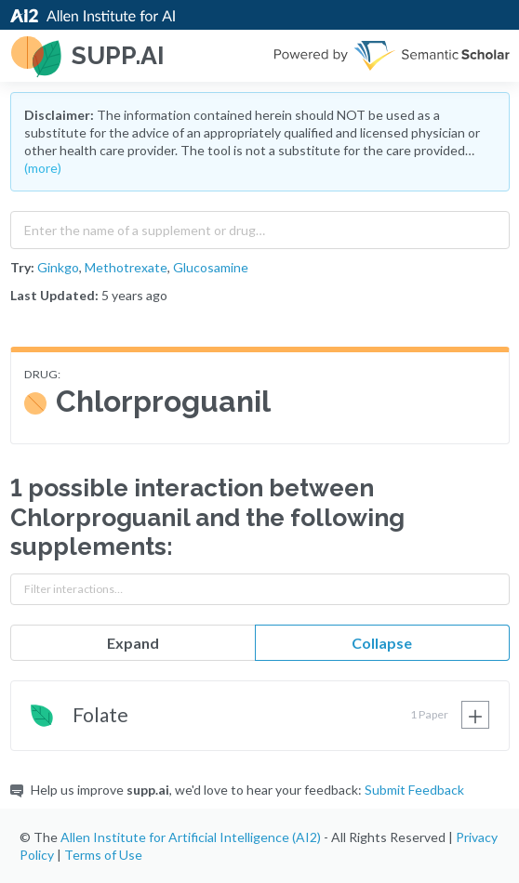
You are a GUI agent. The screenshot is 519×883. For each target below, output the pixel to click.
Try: (22, 267)
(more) (42, 168)
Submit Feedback (414, 789)
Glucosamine (210, 267)
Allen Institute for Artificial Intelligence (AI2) (190, 837)
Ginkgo (58, 267)
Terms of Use (103, 855)
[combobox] (260, 226)
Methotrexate (126, 267)
